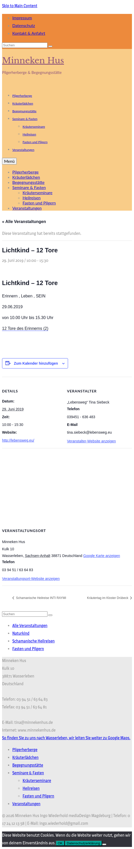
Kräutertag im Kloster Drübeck (108, 598)
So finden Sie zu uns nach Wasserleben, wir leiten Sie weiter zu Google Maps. (66, 737)
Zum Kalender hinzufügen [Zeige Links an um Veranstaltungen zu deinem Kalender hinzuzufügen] (36, 363)
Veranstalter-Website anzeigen (91, 441)
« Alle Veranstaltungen (24, 221)
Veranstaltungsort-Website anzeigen (31, 579)
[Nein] (104, 844)
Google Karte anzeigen (101, 556)
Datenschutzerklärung (83, 843)
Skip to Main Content (19, 5)
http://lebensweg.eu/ (18, 440)
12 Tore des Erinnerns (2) (25, 328)
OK (60, 843)
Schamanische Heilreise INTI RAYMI (40, 598)
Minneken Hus (33, 60)
